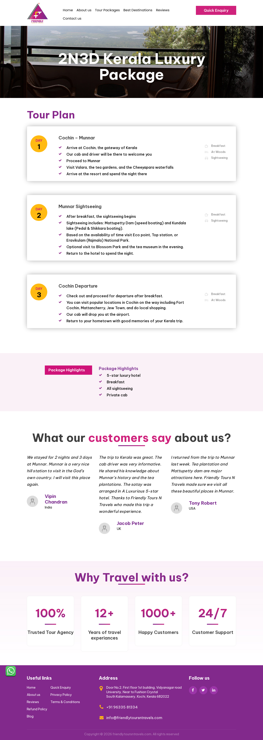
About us (84, 10)
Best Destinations (137, 10)
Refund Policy (37, 709)
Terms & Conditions (65, 702)
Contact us (72, 18)
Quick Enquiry (216, 10)
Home (68, 10)
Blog (30, 716)
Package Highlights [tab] (66, 370)
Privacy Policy (61, 695)
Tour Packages (107, 10)
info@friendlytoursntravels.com (134, 717)
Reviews (163, 10)
